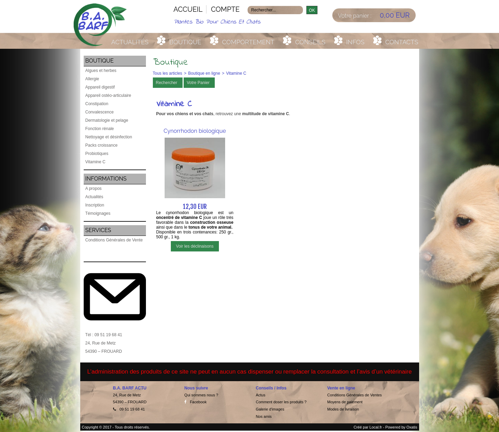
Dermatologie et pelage (106, 120)
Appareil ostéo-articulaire (108, 95)
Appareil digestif (100, 87)
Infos (355, 42)
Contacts (401, 42)
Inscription (94, 205)
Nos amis (264, 416)
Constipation (97, 103)
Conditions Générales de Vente (114, 240)
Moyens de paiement (344, 402)
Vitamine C (95, 161)
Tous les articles (167, 73)
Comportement (248, 42)
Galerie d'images (270, 409)
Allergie (92, 78)
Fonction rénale (99, 128)
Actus (261, 395)
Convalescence (99, 112)
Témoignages (98, 213)
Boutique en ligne (204, 73)
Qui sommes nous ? (201, 395)
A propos (93, 188)
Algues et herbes (101, 70)
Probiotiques (97, 153)
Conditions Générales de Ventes (354, 395)
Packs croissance (101, 145)
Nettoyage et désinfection (108, 137)
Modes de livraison (343, 409)
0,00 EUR (395, 15)
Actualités (130, 42)
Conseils (310, 42)
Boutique (185, 42)
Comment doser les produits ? (281, 402)
